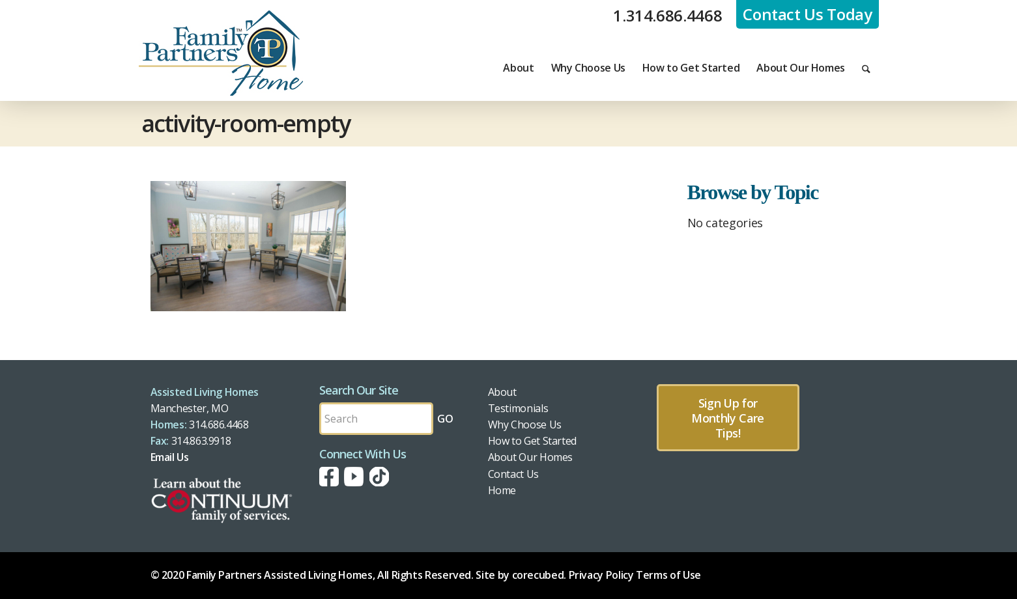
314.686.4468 (219, 424)
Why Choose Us (525, 424)
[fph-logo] (221, 53)
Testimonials (518, 408)
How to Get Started (532, 441)
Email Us (169, 457)
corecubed (538, 575)
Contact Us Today (807, 14)
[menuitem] (518, 68)
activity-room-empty (246, 123)
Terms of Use (668, 575)
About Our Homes (530, 457)
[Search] (866, 68)
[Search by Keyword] (376, 418)
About (502, 392)
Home (502, 490)
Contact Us (513, 474)
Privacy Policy (601, 575)
